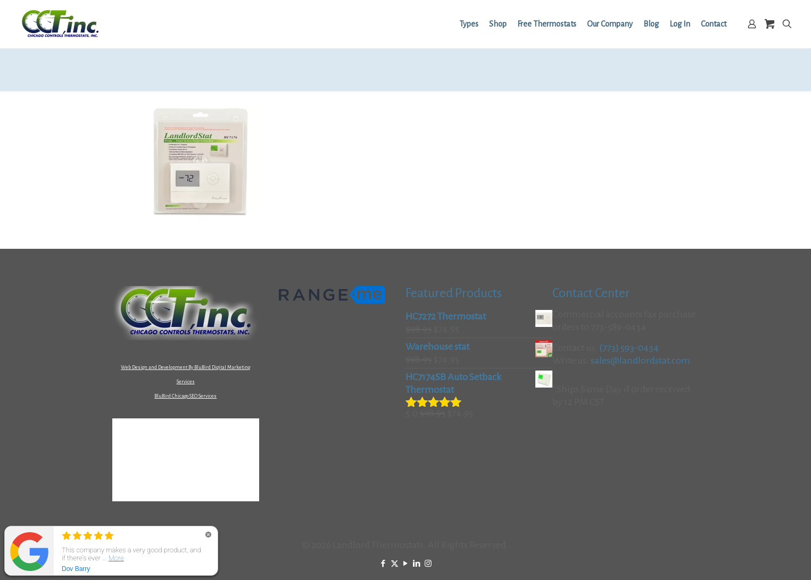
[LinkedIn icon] (417, 564)
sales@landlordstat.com (640, 360)
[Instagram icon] (428, 564)
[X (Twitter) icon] (395, 564)
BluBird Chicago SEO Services (185, 396)
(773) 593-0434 (629, 347)
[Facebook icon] (383, 564)
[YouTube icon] (406, 564)
